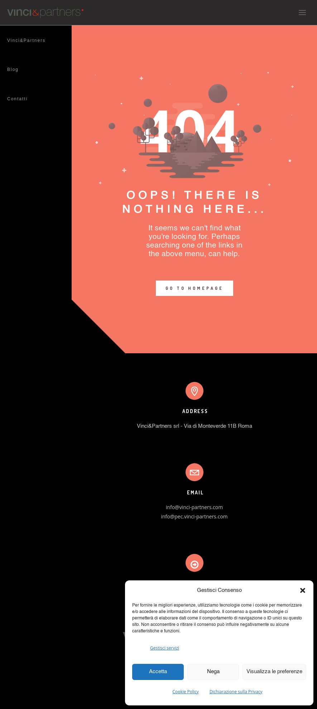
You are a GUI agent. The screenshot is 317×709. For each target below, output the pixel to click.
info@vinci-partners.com (194, 507)
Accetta (158, 671)
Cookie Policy (185, 692)
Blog (13, 69)
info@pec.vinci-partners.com (194, 516)
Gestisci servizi (164, 648)
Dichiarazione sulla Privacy (236, 692)
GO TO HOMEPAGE (194, 288)
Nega (213, 671)
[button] (302, 590)
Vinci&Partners (26, 40)
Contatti (17, 98)
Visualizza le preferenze (274, 671)
